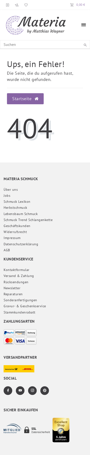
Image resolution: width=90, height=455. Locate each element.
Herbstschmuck (15, 207)
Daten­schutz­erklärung (21, 244)
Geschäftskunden (17, 226)
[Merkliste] (25, 5)
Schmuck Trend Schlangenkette (28, 220)
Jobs (7, 195)
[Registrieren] (17, 5)
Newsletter (12, 288)
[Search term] (45, 44)
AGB (7, 250)
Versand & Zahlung (19, 276)
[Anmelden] (8, 5)
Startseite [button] (25, 98)
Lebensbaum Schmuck (21, 214)
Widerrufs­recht (15, 232)
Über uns (11, 189)
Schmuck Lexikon (17, 201)
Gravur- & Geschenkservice (25, 306)
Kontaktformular (17, 270)
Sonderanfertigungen (20, 300)
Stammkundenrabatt (20, 312)
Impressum (12, 238)
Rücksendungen (16, 282)
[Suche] (85, 45)
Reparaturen (13, 294)
